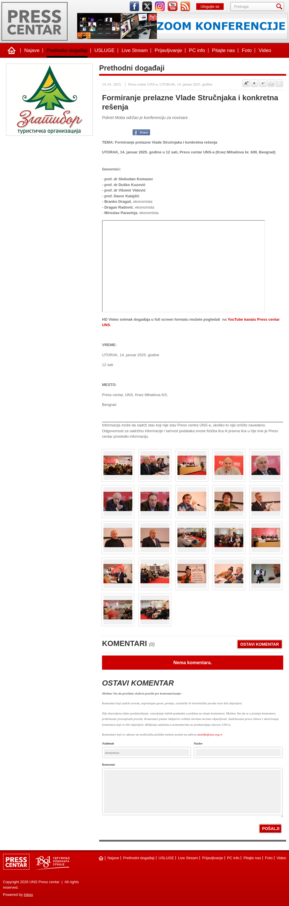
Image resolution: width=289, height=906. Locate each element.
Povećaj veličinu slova (246, 83)
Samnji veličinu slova (262, 83)
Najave (32, 50)
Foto (247, 50)
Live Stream (135, 50)
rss (185, 6)
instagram (160, 6)
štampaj (271, 83)
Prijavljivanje (168, 50)
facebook (134, 6)
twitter (147, 6)
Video (265, 50)
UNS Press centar (34, 21)
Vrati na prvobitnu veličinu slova (254, 83)
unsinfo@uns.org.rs (210, 734)
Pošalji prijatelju (279, 83)
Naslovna (11, 50)
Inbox (28, 894)
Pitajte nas (223, 50)
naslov (198, 743)
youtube (172, 6)
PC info (197, 50)
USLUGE (105, 50)
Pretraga (280, 6)
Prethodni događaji (67, 50)
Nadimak (108, 743)
